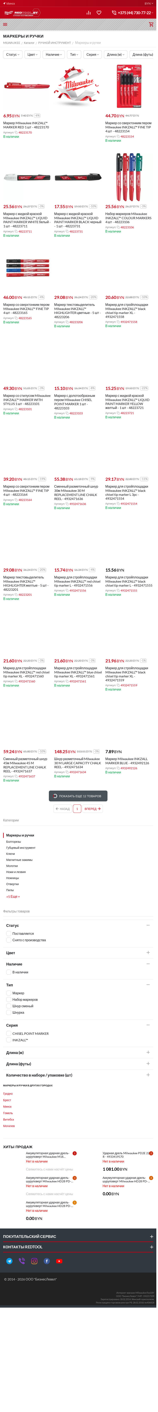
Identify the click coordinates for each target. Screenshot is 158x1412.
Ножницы (12, 878)
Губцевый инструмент (21, 847)
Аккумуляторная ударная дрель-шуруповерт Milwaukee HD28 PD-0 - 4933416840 (49, 1204)
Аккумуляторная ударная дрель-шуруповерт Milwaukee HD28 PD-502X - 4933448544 (48, 1179)
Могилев (9, 1126)
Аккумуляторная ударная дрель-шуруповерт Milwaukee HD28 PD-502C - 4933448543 (125, 1179)
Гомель (8, 1113)
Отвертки (12, 884)
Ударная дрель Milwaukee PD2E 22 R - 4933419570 (126, 1154)
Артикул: (8, 132)
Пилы (10, 890)
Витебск (8, 1119)
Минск (7, 1106)
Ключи (10, 853)
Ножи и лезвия (16, 872)
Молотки (12, 866)
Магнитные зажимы (19, 860)
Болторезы (13, 841)
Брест (7, 1100)
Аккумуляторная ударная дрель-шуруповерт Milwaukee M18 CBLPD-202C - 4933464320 (47, 1154)
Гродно (8, 1093)
